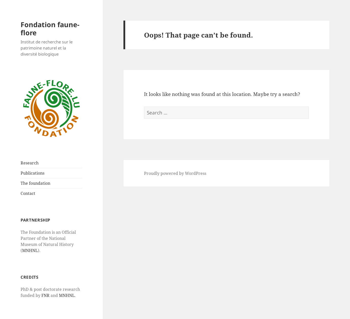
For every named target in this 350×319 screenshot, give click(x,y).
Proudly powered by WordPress (175, 173)
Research (30, 163)
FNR (45, 295)
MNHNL (30, 250)
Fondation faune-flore (50, 28)
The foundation (35, 183)
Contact (28, 193)
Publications (32, 173)
